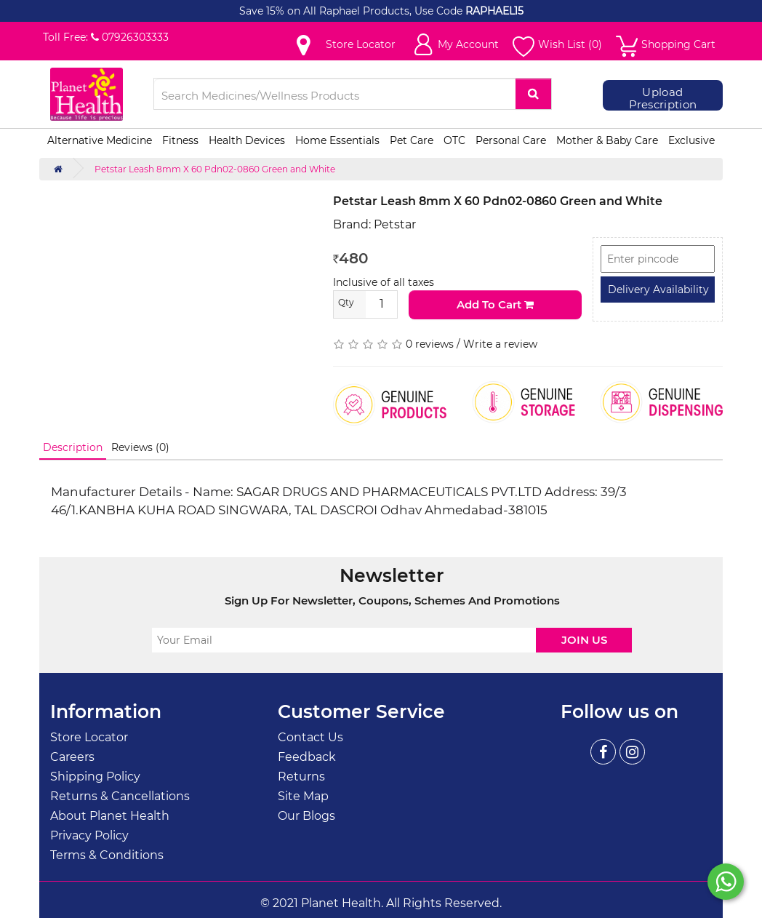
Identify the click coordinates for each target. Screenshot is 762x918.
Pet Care (411, 140)
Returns (301, 776)
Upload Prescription (663, 98)
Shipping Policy (95, 776)
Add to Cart (495, 304)
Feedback (307, 757)
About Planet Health (109, 816)
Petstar (395, 224)
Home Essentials (337, 140)
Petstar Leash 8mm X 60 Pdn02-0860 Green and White (215, 169)
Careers (72, 757)
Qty (346, 302)
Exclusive (691, 140)
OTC (454, 140)
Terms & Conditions (107, 855)
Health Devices (247, 140)
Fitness (180, 140)
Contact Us (310, 737)
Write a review (500, 344)
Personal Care (511, 140)
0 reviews (430, 344)
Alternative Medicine (99, 140)
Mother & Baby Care (607, 140)
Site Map (303, 796)
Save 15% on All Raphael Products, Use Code (352, 10)
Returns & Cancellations (120, 796)
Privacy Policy (89, 835)
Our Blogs (306, 816)
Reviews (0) (140, 447)
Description (73, 447)
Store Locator (89, 737)
